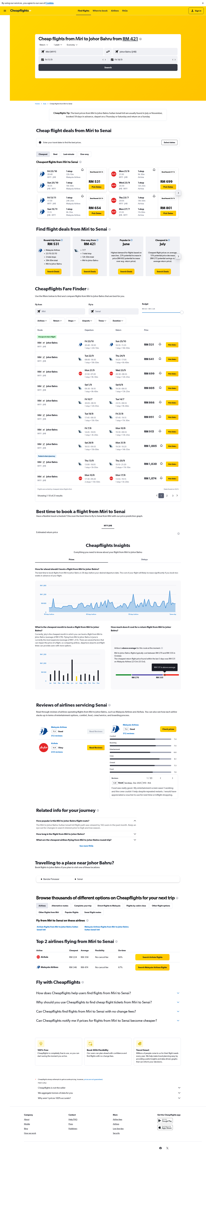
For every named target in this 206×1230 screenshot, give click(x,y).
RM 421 (130, 38)
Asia (44, 104)
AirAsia (54, 743)
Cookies (49, 3)
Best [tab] (55, 154)
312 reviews (56, 736)
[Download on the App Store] (165, 1130)
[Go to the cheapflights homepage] (20, 10)
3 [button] (172, 495)
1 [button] (161, 495)
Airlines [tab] (42, 906)
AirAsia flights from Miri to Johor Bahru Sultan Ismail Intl (57, 928)
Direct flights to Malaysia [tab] (109, 906)
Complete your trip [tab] (83, 906)
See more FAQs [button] (86, 846)
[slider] (182, 312)
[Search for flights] (5, 19)
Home (37, 104)
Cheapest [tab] (43, 154)
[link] (53, 271)
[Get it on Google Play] (165, 1123)
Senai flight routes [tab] (92, 912)
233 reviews (57, 752)
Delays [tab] (144, 559)
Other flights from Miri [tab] (49, 912)
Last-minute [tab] (68, 154)
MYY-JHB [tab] (108, 525)
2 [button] (167, 495)
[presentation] (140, 39)
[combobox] (44, 44)
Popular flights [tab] (71, 912)
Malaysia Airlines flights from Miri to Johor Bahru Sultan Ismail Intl (107, 928)
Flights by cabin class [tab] (136, 906)
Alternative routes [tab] (60, 906)
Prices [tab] (71, 559)
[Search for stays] (5, 25)
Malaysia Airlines (59, 727)
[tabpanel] (108, 631)
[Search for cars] (5, 31)
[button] (203, 3)
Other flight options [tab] (161, 906)
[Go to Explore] (5, 37)
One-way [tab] (84, 154)
